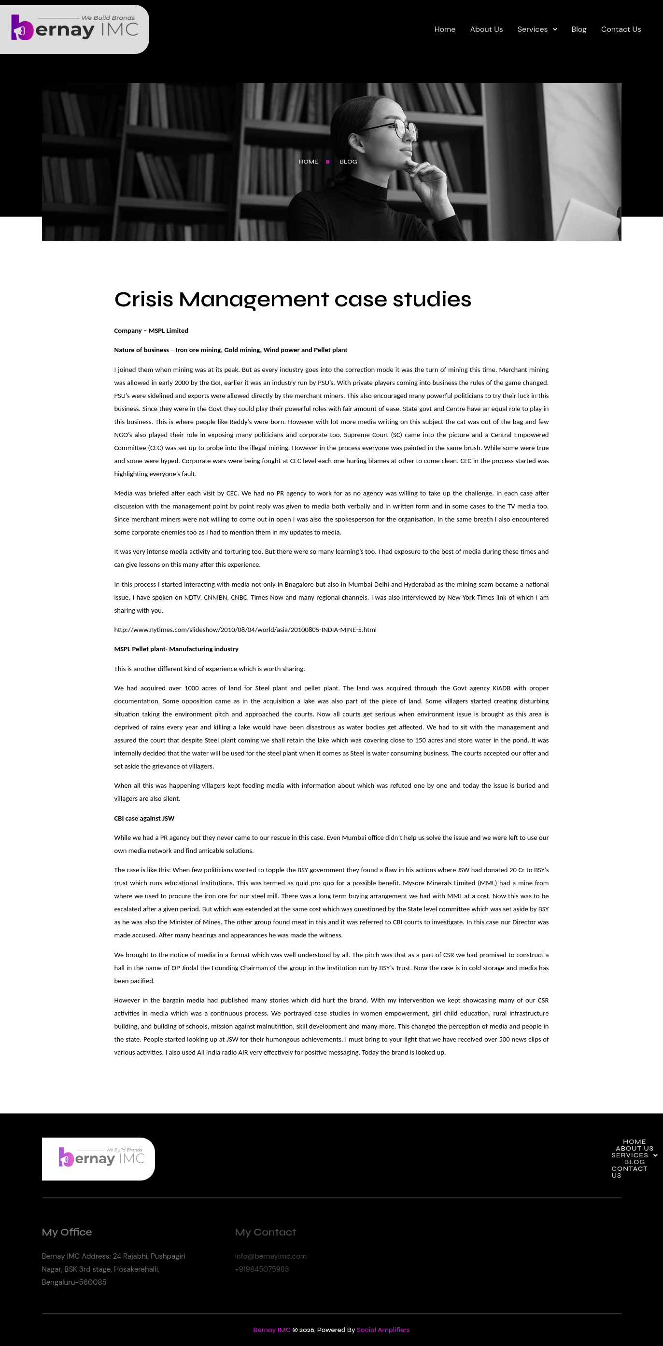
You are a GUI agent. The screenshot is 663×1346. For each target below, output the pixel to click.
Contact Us (621, 29)
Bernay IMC (272, 1330)
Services (537, 29)
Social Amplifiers (383, 1330)
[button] (537, 29)
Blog (579, 29)
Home (445, 29)
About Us (486, 29)
